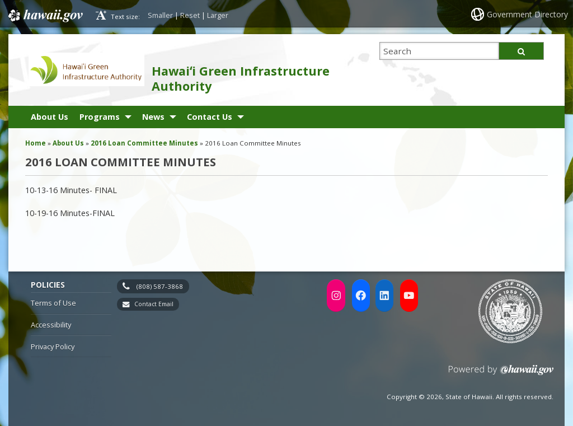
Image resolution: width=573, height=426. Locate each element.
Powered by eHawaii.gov (501, 374)
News (153, 116)
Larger (217, 15)
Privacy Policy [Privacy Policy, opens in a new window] (52, 346)
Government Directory (527, 14)
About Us (49, 116)
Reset (190, 15)
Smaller (160, 15)
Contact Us (209, 116)
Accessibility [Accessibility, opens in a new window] (51, 325)
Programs (99, 116)
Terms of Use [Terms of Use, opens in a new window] (53, 303)
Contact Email (153, 304)
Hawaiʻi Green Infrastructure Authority (241, 78)
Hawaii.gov (44, 15)
